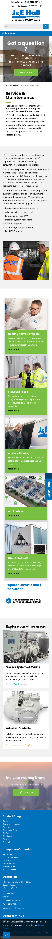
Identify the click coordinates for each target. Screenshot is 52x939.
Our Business (8, 833)
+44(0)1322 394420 (33, 2)
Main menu (8, 33)
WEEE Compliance (10, 869)
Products (6, 827)
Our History (7, 836)
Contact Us (22, 6)
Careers (6, 839)
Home (8, 85)
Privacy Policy (8, 854)
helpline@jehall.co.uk (16, 908)
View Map (26, 792)
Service (15, 85)
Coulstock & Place (10, 830)
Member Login (35, 6)
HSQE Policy (7, 860)
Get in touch (26, 72)
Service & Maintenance (11, 824)
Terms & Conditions (10, 857)
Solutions (6, 821)
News (13, 6)
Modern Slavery (9, 866)
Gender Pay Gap (9, 863)
